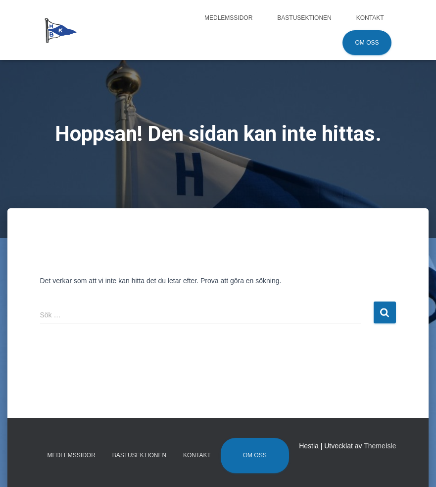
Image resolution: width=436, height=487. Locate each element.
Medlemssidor (228, 17)
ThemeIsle (380, 446)
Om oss (367, 42)
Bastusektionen (304, 17)
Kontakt (370, 17)
